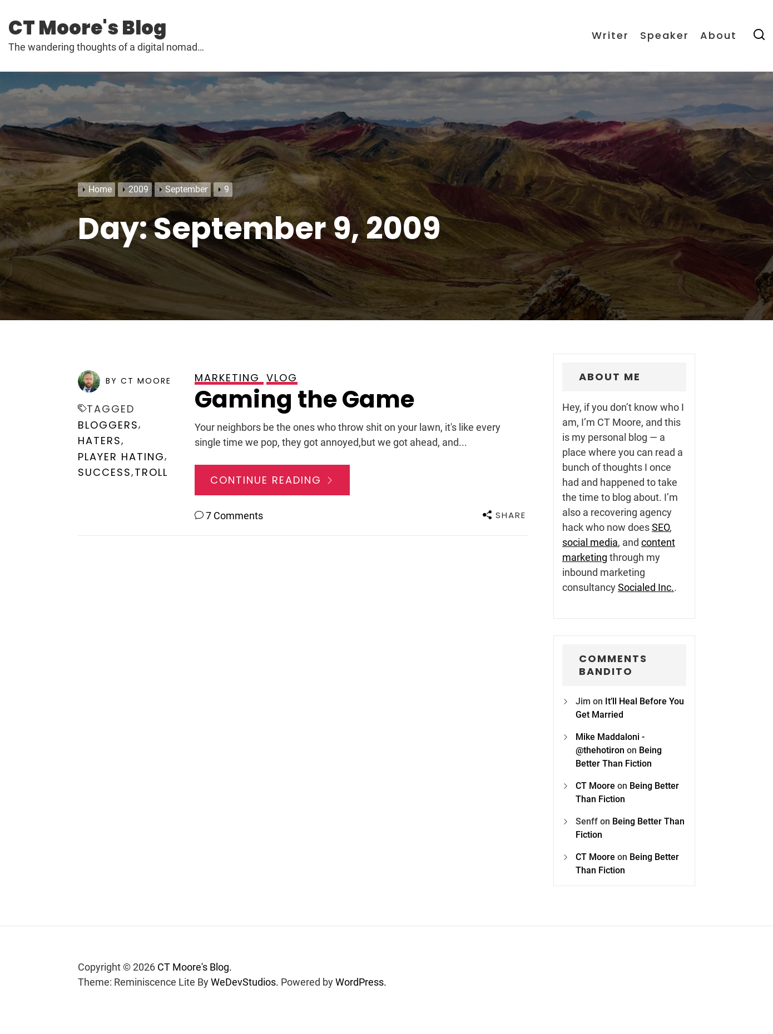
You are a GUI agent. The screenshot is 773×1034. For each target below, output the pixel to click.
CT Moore (595, 786)
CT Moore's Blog (87, 27)
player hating (121, 457)
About (718, 35)
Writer (610, 35)
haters (99, 441)
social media (590, 542)
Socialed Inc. (646, 587)
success (104, 472)
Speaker (664, 35)
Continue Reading (272, 480)
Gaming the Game (304, 399)
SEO (661, 527)
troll (151, 472)
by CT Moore (138, 380)
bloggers (108, 425)
